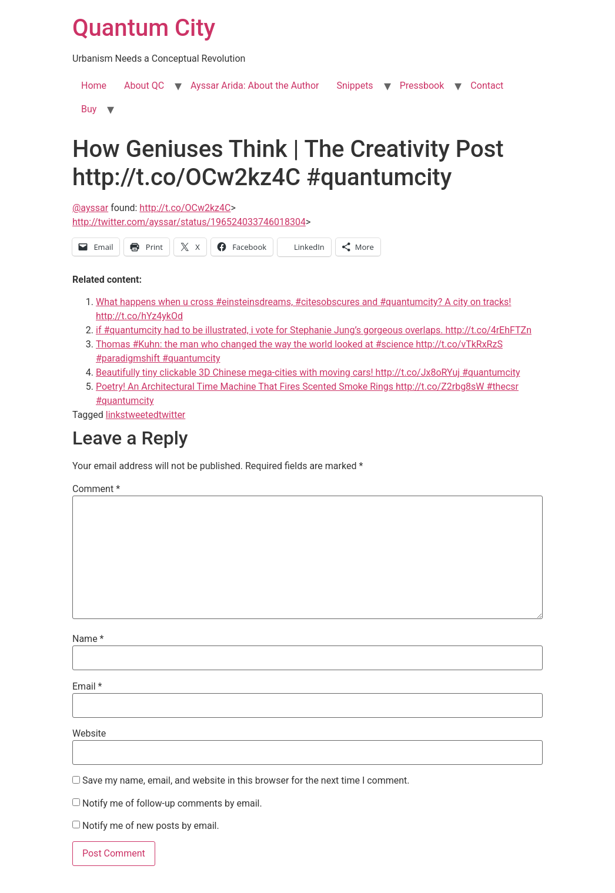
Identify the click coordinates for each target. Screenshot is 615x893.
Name (88, 639)
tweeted (142, 414)
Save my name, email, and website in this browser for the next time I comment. (246, 780)
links (115, 414)
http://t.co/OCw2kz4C (184, 207)
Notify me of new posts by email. (150, 826)
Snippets (354, 85)
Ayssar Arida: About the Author (254, 85)
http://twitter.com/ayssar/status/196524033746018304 (189, 222)
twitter (172, 414)
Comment (96, 489)
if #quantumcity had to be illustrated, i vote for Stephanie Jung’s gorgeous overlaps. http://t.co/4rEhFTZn (314, 330)
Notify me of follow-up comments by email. (172, 803)
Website (89, 733)
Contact (486, 85)
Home (93, 85)
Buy (88, 109)
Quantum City (143, 28)
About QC (144, 85)
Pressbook (422, 85)
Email (87, 686)
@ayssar (90, 207)
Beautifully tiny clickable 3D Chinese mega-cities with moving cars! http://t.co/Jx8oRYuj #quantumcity (308, 372)
